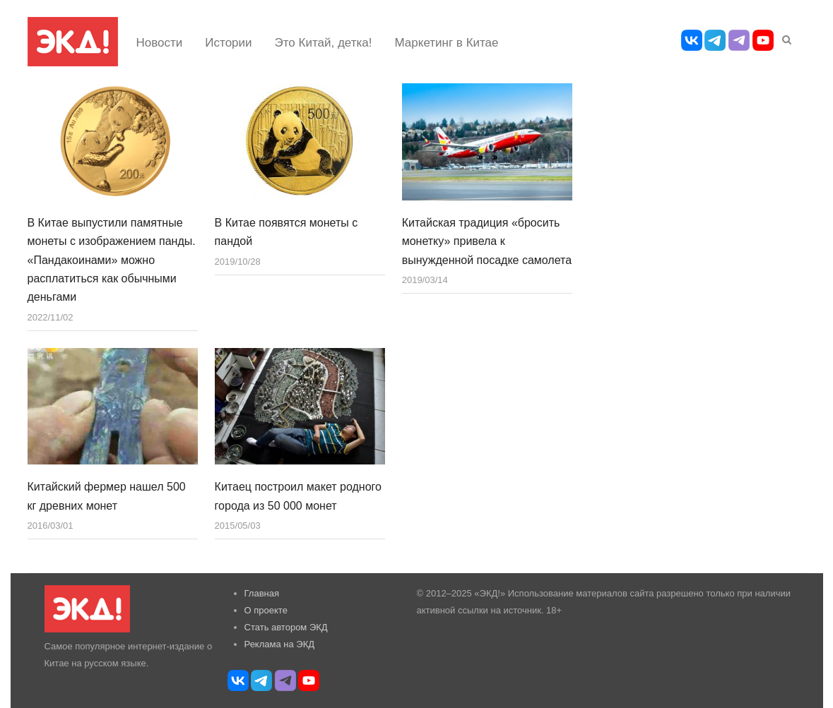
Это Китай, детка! (323, 42)
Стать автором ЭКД (286, 627)
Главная (261, 593)
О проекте (266, 610)
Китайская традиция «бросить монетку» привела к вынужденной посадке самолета (487, 241)
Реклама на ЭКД (279, 644)
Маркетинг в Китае (447, 42)
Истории (228, 42)
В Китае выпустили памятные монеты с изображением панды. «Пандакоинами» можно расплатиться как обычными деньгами (112, 260)
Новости (159, 42)
